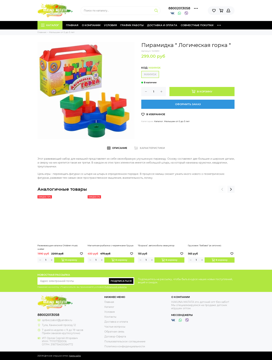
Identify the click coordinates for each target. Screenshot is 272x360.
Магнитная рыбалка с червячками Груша (110, 245)
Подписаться (121, 281)
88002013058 (179, 8)
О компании (91, 25)
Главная (72, 25)
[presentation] (222, 189)
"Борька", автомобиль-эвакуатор (156, 245)
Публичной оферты (115, 287)
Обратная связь (114, 331)
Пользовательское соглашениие (125, 341)
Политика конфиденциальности (124, 346)
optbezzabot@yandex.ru (57, 320)
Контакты (110, 316)
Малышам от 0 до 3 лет (176, 121)
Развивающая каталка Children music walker (57, 247)
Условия (110, 25)
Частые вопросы (114, 326)
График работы (132, 25)
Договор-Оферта (115, 336)
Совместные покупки (197, 25)
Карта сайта (75, 356)
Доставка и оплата (162, 25)
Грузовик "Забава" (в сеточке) (204, 245)
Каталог (50, 25)
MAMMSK (150, 74)
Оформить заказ (188, 104)
